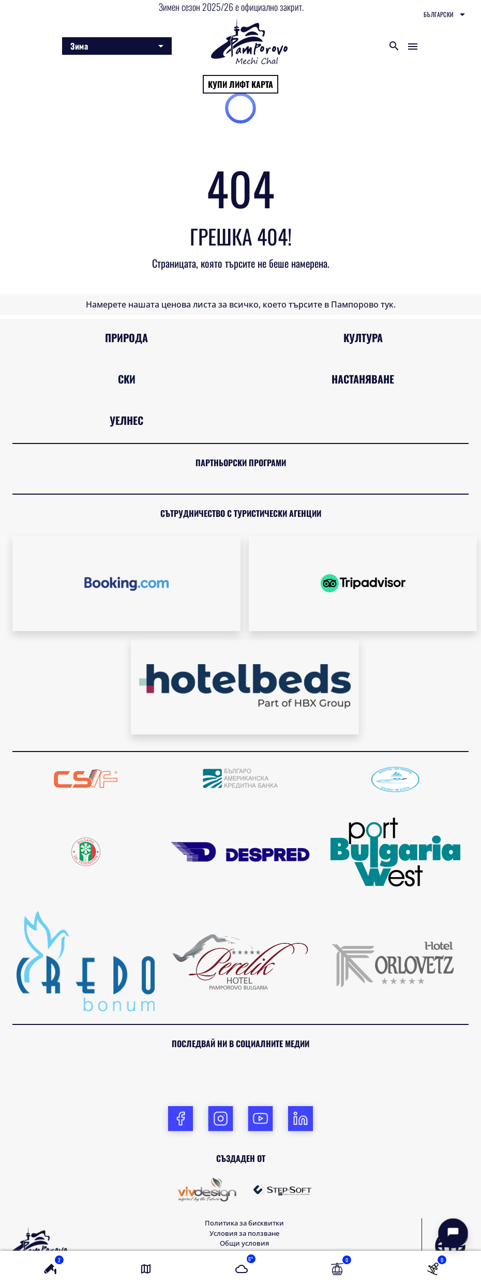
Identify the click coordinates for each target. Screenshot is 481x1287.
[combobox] (444, 14)
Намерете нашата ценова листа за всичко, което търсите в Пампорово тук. (241, 304)
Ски (127, 379)
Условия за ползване (244, 1233)
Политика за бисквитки (244, 1223)
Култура (363, 337)
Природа (126, 337)
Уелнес (126, 420)
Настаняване (363, 379)
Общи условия (244, 1243)
